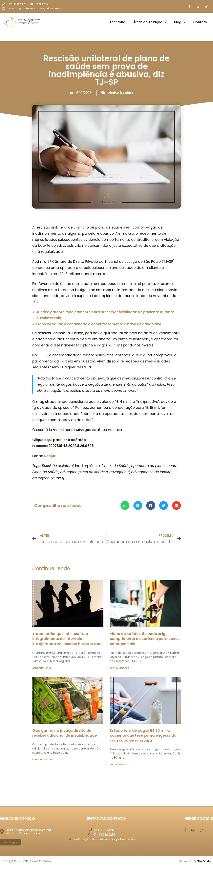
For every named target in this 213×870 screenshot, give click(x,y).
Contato (200, 22)
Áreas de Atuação (149, 22)
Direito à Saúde (120, 93)
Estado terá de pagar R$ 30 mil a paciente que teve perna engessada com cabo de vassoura (143, 735)
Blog (179, 22)
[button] (124, 505)
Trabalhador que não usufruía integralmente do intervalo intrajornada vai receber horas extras (66, 638)
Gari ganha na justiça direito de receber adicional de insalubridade (64, 733)
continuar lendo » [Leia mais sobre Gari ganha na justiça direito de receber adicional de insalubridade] (42, 759)
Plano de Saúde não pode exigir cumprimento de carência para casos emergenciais (145, 638)
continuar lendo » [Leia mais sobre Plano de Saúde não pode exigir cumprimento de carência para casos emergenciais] (120, 668)
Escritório (117, 22)
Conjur (50, 456)
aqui (48, 440)
